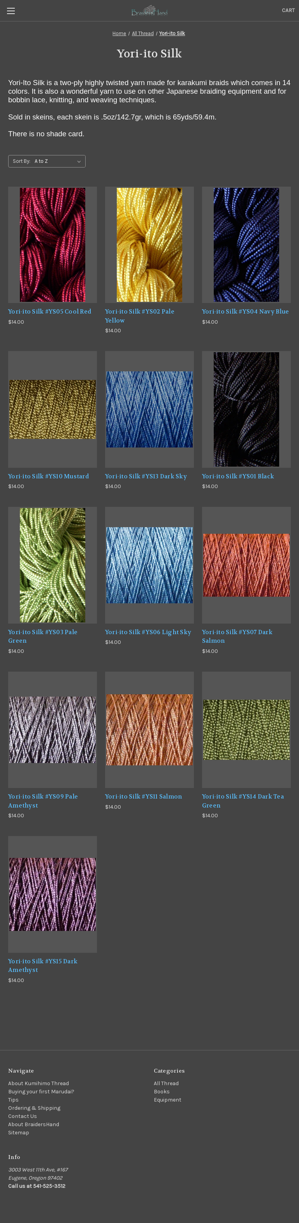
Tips (13, 1099)
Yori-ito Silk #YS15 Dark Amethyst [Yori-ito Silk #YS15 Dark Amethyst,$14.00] (42, 965)
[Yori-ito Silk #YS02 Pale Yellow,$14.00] (149, 245)
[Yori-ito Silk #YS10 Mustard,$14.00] (52, 409)
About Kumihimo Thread (38, 1083)
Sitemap (18, 1132)
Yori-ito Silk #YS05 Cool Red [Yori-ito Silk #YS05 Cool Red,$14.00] (49, 312)
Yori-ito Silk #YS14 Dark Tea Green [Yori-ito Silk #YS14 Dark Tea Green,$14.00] (243, 801)
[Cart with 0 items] (288, 10)
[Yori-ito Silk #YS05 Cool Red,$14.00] (52, 245)
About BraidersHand (33, 1124)
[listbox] (59, 161)
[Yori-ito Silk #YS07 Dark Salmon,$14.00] (246, 565)
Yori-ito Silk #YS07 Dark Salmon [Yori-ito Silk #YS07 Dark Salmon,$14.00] (237, 636)
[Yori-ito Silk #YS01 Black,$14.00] (246, 409)
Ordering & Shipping (34, 1108)
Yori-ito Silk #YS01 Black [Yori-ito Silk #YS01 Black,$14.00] (238, 476)
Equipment (167, 1099)
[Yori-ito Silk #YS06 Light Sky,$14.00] (149, 565)
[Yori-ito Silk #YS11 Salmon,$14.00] (149, 730)
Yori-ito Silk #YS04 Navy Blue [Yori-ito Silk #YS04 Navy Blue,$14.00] (245, 312)
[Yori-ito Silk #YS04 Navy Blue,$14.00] (246, 245)
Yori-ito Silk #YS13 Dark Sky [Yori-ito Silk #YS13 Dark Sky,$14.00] (146, 476)
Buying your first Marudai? (41, 1091)
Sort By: (21, 161)
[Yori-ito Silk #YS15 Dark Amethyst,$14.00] (52, 894)
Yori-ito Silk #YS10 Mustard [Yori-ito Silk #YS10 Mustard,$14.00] (48, 476)
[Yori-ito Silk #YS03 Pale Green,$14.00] (52, 565)
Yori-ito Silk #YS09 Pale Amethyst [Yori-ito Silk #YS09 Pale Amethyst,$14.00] (43, 801)
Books (162, 1091)
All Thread (166, 1083)
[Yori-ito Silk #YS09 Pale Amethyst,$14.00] (52, 730)
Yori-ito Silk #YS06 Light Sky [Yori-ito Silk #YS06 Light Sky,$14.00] (148, 632)
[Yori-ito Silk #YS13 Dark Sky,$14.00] (149, 409)
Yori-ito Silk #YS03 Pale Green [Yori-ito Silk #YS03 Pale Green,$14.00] (42, 636)
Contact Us (22, 1116)
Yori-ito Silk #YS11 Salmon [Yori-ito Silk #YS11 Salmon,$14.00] (143, 796)
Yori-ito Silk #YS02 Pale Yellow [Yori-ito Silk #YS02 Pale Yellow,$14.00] (139, 316)
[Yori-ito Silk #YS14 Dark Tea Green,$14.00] (246, 730)
